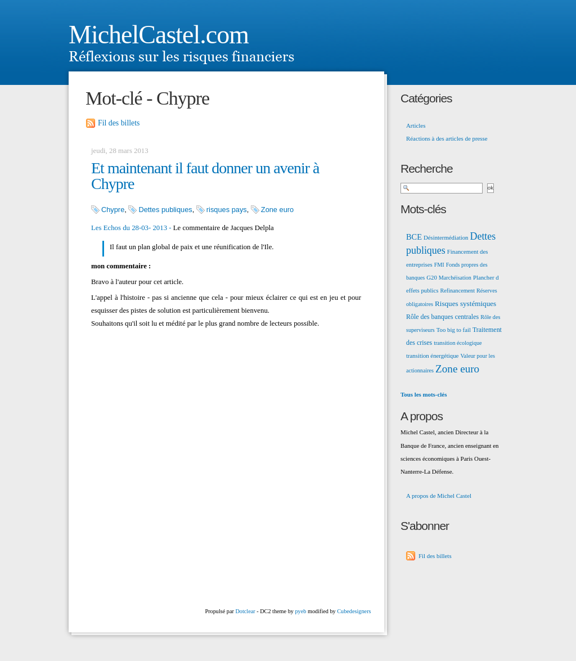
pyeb (300, 611)
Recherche (426, 168)
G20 (431, 277)
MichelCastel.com (159, 34)
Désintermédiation (446, 237)
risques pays (226, 209)
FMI (439, 265)
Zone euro (277, 209)
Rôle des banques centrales (442, 317)
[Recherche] (441, 188)
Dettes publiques (165, 209)
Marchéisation (455, 278)
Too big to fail (453, 329)
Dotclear (245, 611)
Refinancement (457, 290)
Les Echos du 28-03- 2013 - (131, 228)
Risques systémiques (465, 303)
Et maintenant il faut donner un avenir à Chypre (205, 175)
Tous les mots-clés (423, 394)
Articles (415, 125)
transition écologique (458, 343)
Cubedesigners (354, 611)
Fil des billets (119, 123)
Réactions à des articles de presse (447, 138)
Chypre (112, 209)
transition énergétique (432, 355)
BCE (414, 236)
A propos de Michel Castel (438, 495)
